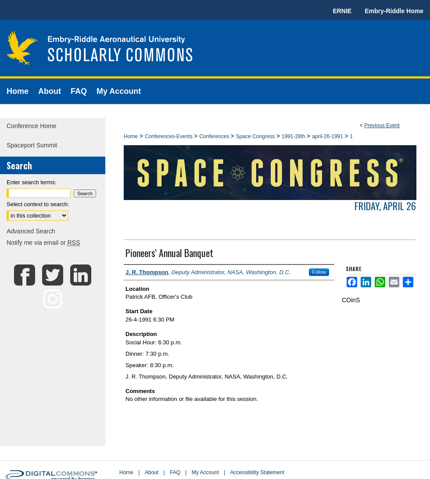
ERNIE (342, 10)
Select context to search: (38, 204)
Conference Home (32, 125)
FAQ (175, 472)
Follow (319, 272)
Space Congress (256, 136)
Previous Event (382, 125)
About (151, 472)
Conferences (214, 136)
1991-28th (294, 136)
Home (131, 136)
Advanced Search (31, 231)
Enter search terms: (31, 182)
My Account (205, 472)
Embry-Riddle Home (394, 10)
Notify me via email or (43, 242)
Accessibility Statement (257, 472)
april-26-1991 (328, 136)
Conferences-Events (169, 136)
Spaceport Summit (32, 145)
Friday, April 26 (385, 206)
